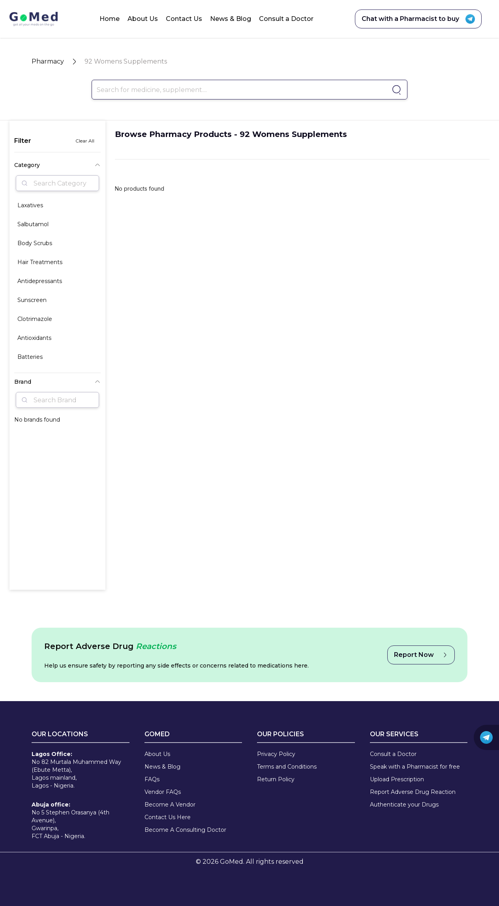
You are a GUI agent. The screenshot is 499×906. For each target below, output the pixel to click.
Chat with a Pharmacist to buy (418, 19)
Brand (57, 381)
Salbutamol (33, 224)
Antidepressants (39, 281)
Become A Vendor (169, 804)
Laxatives (30, 205)
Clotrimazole (34, 319)
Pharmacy (48, 61)
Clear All (84, 141)
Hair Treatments (39, 262)
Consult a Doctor (286, 19)
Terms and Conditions (287, 766)
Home (109, 19)
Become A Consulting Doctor (185, 829)
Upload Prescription (397, 779)
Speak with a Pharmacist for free (415, 766)
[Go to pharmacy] (395, 89)
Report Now (421, 654)
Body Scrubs (34, 243)
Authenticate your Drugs (404, 804)
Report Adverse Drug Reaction (413, 791)
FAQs (151, 779)
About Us (143, 19)
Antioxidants (34, 337)
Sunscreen (32, 300)
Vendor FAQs (162, 791)
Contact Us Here (167, 817)
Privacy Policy (276, 754)
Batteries (30, 356)
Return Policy (276, 779)
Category (57, 165)
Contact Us (184, 19)
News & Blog (230, 19)
